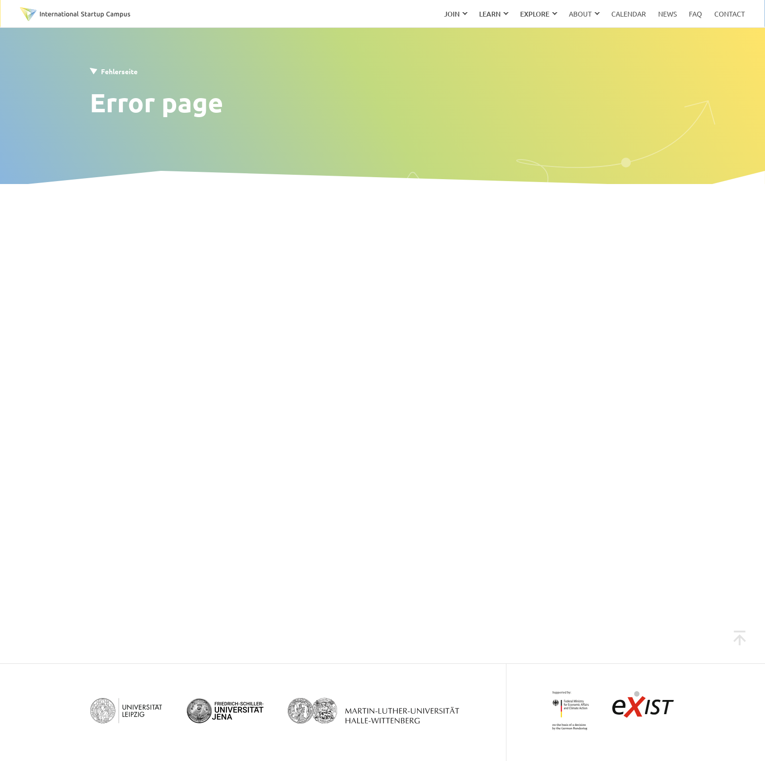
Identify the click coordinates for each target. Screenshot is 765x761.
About (580, 13)
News (667, 13)
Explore (534, 14)
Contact (729, 13)
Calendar (628, 13)
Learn (490, 14)
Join (452, 14)
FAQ (695, 13)
